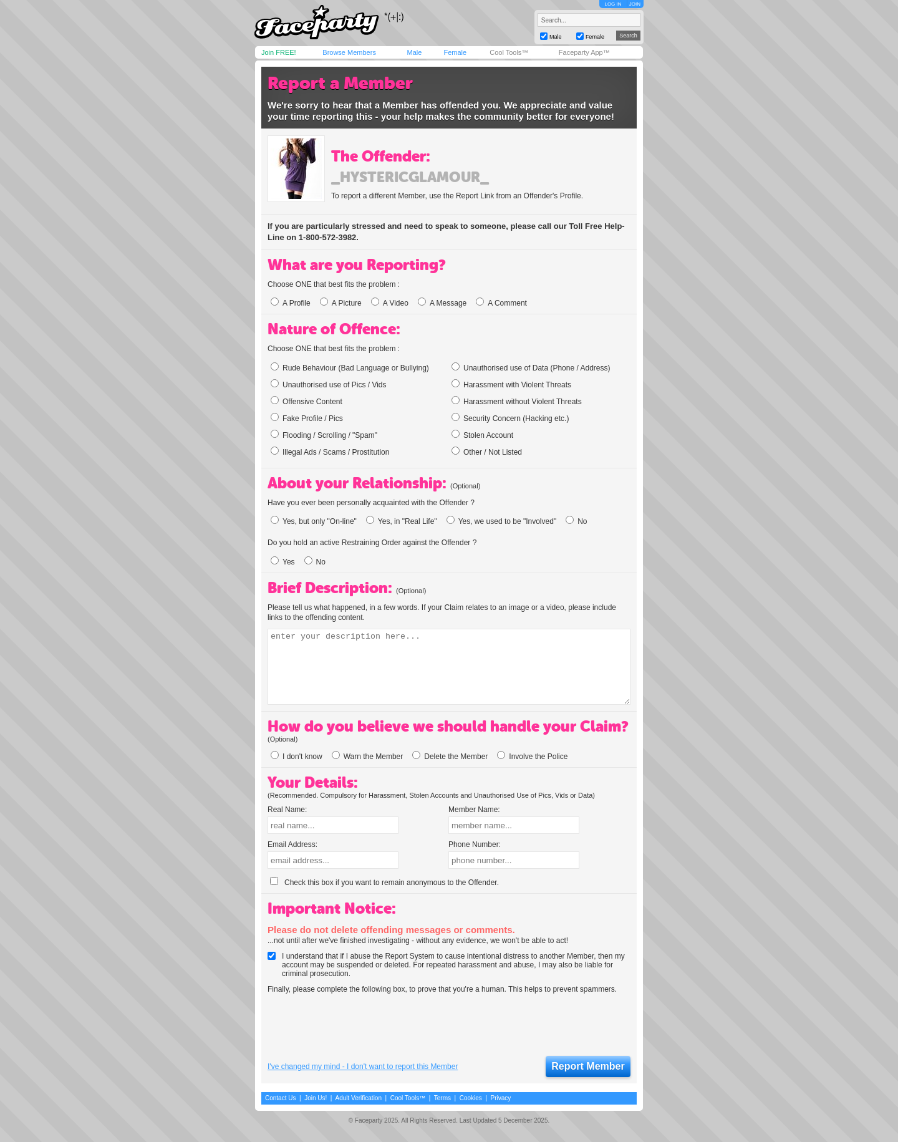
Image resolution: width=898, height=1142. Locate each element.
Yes (283, 562)
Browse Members (349, 52)
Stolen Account (482, 435)
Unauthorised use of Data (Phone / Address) (530, 367)
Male (414, 52)
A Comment (501, 303)
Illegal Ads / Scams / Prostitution (330, 452)
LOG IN (612, 4)
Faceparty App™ (584, 52)
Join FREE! (278, 52)
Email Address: (292, 844)
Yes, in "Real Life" (401, 521)
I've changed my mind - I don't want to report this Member (363, 1066)
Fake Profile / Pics (307, 418)
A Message (442, 303)
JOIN (634, 4)
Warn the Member (367, 756)
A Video (389, 303)
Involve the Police (532, 756)
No (576, 521)
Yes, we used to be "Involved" (502, 521)
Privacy (501, 1098)
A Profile (291, 303)
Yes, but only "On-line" (314, 521)
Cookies (471, 1098)
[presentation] (362, 1025)
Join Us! (315, 1098)
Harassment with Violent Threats (511, 384)
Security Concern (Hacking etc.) (510, 418)
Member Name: (474, 809)
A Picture (341, 303)
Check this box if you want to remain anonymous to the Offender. (384, 882)
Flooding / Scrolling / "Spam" (324, 435)
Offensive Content (306, 401)
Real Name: (287, 809)
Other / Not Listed (486, 452)
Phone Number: (474, 844)
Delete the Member (450, 756)
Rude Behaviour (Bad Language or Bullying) (350, 367)
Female (454, 52)
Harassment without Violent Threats (516, 401)
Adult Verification (358, 1098)
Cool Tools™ (509, 52)
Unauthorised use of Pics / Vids (329, 384)
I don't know (296, 756)
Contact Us (280, 1098)
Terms (442, 1098)
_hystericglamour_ (410, 177)
